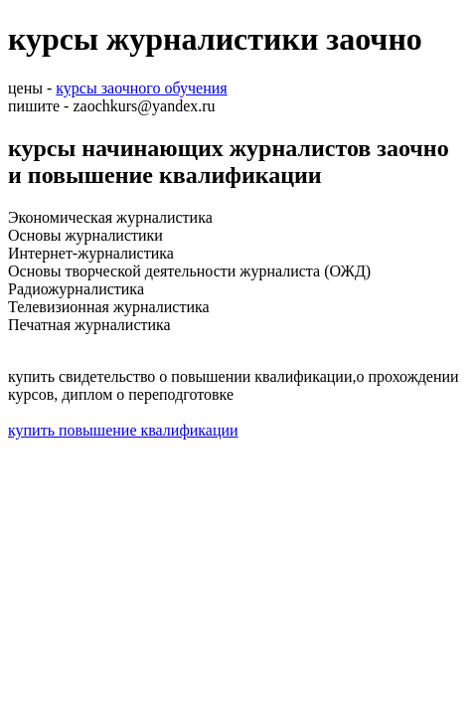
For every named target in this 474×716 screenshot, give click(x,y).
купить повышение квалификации (123, 430)
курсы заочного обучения (141, 88)
